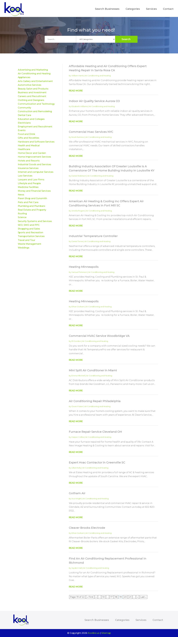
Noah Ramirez (77, 137)
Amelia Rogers (78, 211)
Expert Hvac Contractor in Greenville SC (97, 462)
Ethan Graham (77, 306)
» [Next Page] (137, 597)
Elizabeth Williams (79, 106)
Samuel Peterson (79, 272)
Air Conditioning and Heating (98, 75)
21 (130, 597)
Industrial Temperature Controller (93, 236)
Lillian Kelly (76, 468)
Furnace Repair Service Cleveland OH (95, 431)
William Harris (77, 75)
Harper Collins (77, 437)
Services (151, 9)
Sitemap (106, 633)
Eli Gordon (76, 341)
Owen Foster (77, 406)
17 (111, 597)
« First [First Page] (90, 597)
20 (125, 597)
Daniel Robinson (78, 176)
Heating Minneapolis (84, 266)
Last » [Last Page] (143, 597)
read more (76, 90)
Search (126, 39)
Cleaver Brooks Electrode (87, 527)
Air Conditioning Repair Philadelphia (95, 401)
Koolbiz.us (93, 633)
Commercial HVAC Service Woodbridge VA (99, 335)
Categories (133, 9)
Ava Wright (76, 498)
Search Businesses (107, 9)
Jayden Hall (76, 568)
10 (103, 597)
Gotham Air (77, 493)
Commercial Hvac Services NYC (91, 131)
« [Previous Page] (96, 597)
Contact (168, 9)
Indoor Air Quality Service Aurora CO (94, 101)
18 (116, 597)
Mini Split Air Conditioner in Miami (93, 370)
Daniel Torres (77, 241)
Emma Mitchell (78, 376)
